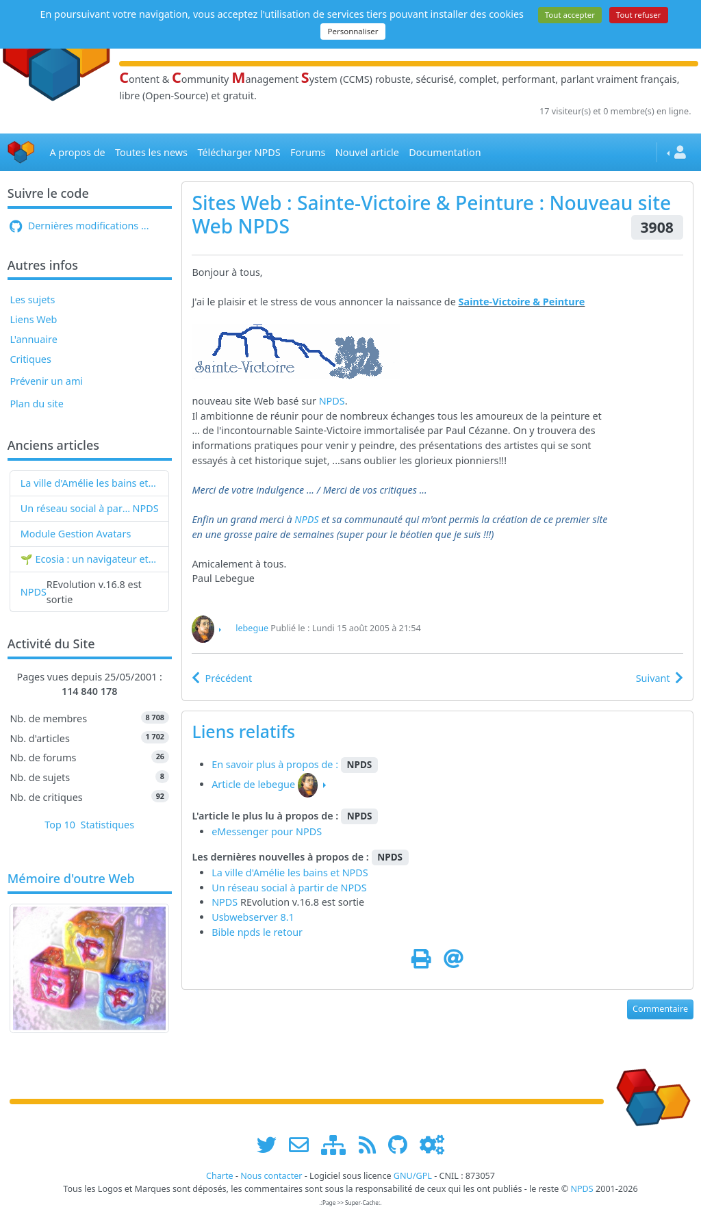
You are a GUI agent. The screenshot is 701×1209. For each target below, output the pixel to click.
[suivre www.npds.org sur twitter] (271, 1144)
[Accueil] (21, 152)
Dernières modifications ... (79, 225)
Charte (219, 1176)
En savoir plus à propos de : (276, 764)
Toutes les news (151, 152)
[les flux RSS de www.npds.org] (372, 1144)
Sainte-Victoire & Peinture (522, 301)
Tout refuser (638, 15)
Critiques (30, 359)
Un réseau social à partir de (77, 508)
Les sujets (32, 299)
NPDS (146, 508)
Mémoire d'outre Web (71, 879)
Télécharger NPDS (238, 152)
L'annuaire (33, 339)
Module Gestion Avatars (76, 533)
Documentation (445, 152)
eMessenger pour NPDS (267, 831)
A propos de (77, 152)
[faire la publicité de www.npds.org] (303, 1144)
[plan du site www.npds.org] (338, 1144)
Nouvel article (367, 152)
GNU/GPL (413, 1176)
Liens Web (33, 319)
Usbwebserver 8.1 (253, 917)
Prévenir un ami (46, 380)
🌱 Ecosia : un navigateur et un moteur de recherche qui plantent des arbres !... (90, 558)
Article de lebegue (253, 784)
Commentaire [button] (660, 1009)
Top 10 (59, 824)
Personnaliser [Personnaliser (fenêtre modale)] (352, 31)
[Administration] (432, 1144)
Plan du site (37, 403)
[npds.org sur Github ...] (402, 1144)
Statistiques (108, 824)
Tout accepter (570, 15)
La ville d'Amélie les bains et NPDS (90, 482)
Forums (307, 152)
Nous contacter (271, 1176)
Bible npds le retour (257, 932)
